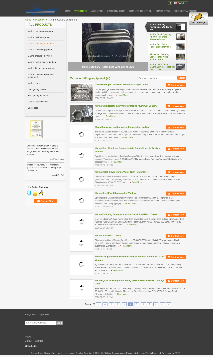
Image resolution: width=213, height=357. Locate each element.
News (28, 336)
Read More (122, 95)
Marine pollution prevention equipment (41, 75)
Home (67, 11)
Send (59, 323)
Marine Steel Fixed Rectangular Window (115, 193)
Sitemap (39, 340)
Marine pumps (34, 83)
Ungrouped (33, 108)
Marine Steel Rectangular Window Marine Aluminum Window (126, 106)
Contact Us (163, 11)
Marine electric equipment (40, 49)
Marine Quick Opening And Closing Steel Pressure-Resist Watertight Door (160, 37)
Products (81, 11)
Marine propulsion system (40, 56)
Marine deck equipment (39, 37)
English (182, 3)
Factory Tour (116, 11)
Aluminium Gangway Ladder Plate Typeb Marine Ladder (160, 57)
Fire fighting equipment (39, 95)
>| (169, 304)
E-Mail (28, 340)
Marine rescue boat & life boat (42, 62)
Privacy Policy (37, 353)
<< (105, 304)
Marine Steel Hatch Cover (108, 235)
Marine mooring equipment (40, 31)
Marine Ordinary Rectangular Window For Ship (161, 27)
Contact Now (177, 85)
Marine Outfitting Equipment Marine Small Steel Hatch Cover (126, 214)
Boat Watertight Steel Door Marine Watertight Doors (121, 84)
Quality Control (140, 11)
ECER (177, 353)
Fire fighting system (37, 89)
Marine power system (38, 101)
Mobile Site (31, 346)
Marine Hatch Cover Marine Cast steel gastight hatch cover (162, 67)
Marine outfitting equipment (41, 43)
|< (98, 304)
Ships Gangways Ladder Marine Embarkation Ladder (122, 127)
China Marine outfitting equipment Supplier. (64, 353)
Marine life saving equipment (41, 68)
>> (162, 304)
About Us (97, 11)
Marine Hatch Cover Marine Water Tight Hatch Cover (121, 172)
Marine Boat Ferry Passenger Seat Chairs (160, 45)
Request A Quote (185, 11)
